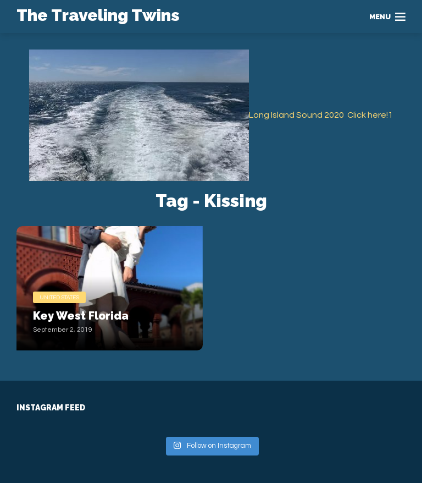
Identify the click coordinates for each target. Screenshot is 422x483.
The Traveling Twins (98, 15)
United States (59, 297)
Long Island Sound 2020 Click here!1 (321, 115)
